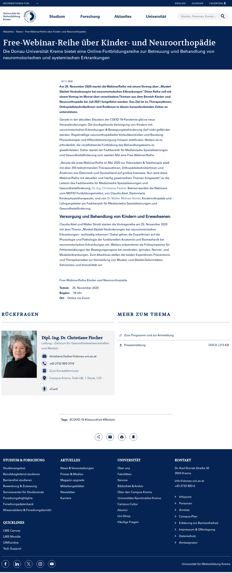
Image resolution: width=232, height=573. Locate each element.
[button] (76, 389)
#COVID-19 (77, 419)
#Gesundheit (93, 419)
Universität (156, 16)
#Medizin (109, 419)
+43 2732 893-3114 (58, 363)
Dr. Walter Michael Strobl (123, 198)
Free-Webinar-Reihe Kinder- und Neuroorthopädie (93, 280)
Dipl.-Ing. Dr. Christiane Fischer (72, 337)
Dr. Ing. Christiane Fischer (109, 188)
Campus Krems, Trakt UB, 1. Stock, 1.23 (72, 378)
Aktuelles (123, 16)
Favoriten (217, 3)
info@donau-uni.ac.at (189, 481)
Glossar (196, 3)
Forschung (90, 16)
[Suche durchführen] (223, 16)
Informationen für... (21, 3)
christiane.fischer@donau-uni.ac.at (69, 356)
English (180, 3)
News (19, 31)
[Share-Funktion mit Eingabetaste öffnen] (98, 437)
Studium (57, 16)
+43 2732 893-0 (185, 486)
